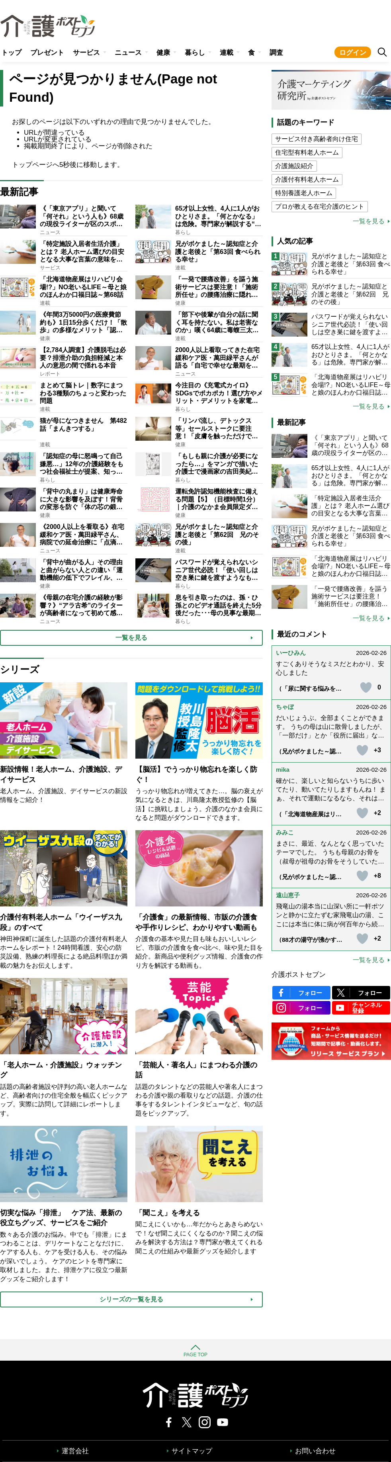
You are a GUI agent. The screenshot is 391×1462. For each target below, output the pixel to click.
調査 (276, 52)
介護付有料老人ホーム (307, 179)
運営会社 (75, 1451)
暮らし (195, 52)
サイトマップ (192, 1451)
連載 (226, 52)
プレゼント (47, 52)
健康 (163, 52)
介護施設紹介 (294, 166)
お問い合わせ (315, 1451)
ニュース (128, 52)
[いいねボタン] (366, 687)
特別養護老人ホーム (303, 193)
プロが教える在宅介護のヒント (319, 206)
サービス (86, 52)
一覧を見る (369, 221)
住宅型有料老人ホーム (307, 152)
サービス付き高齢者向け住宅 (316, 139)
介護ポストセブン (299, 974)
